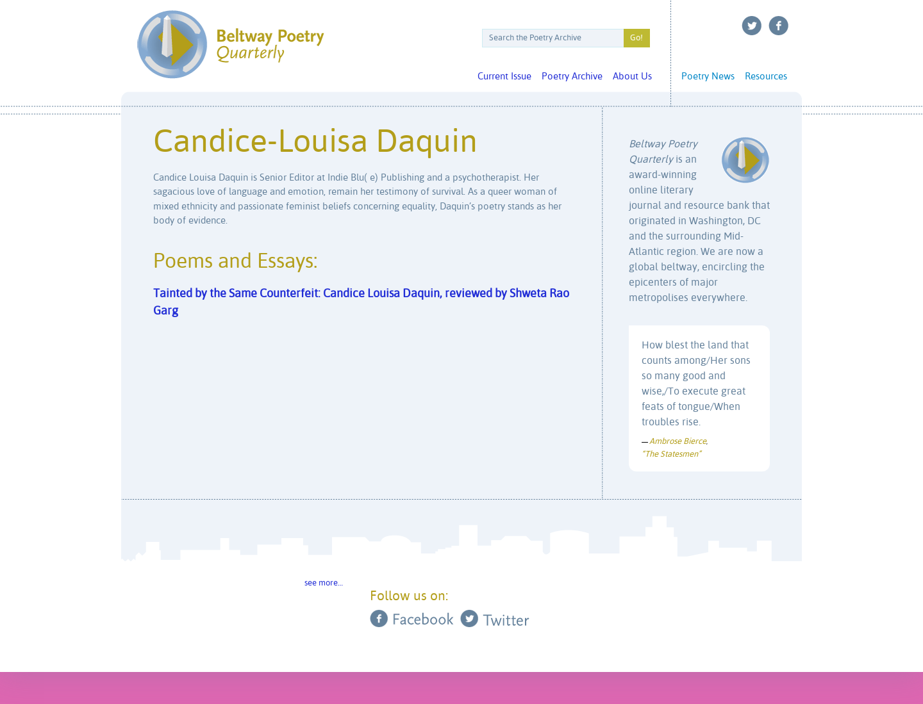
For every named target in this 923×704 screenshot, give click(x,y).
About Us (632, 76)
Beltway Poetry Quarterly (230, 44)
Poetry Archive (572, 76)
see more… (323, 583)
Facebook (779, 25)
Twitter (752, 25)
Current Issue (504, 76)
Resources (766, 76)
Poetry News (708, 76)
